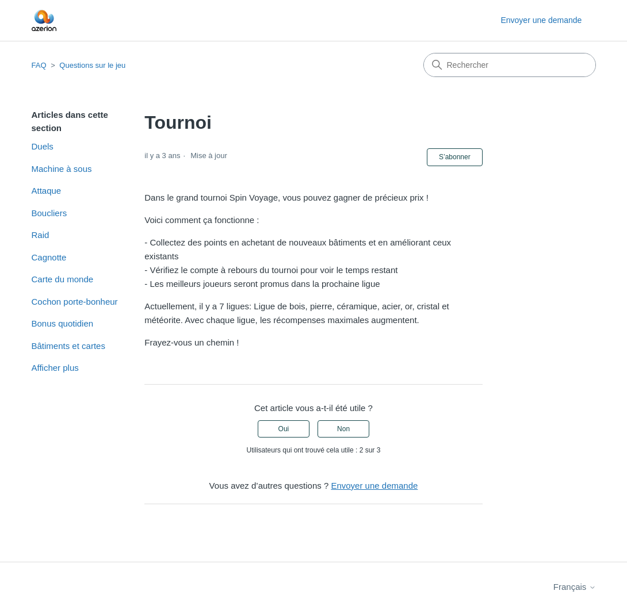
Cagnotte (49, 257)
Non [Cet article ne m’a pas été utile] (343, 429)
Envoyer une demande (541, 20)
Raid (40, 235)
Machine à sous (62, 169)
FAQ (39, 65)
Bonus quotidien (63, 323)
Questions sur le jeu (92, 65)
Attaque (47, 190)
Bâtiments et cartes (68, 346)
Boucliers (49, 213)
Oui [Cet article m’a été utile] (283, 429)
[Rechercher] (509, 64)
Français (574, 587)
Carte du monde (63, 279)
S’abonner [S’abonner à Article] (455, 157)
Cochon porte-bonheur (75, 301)
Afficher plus (55, 368)
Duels (42, 146)
